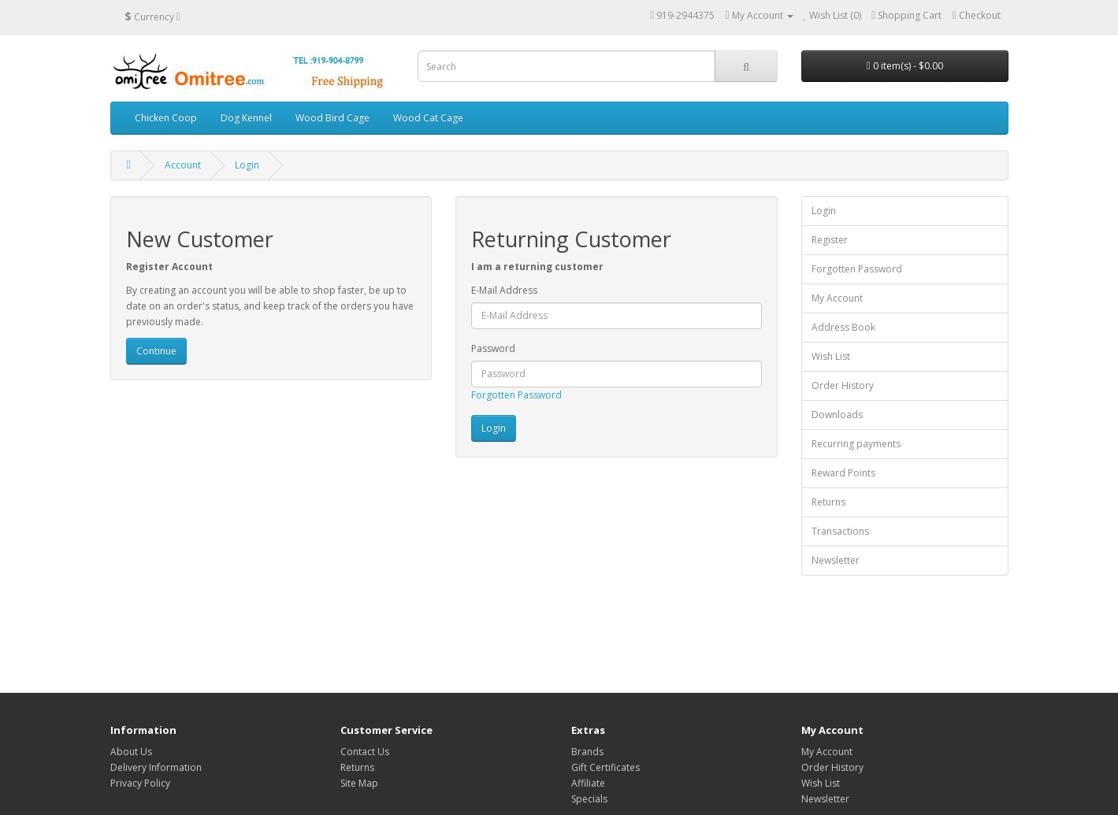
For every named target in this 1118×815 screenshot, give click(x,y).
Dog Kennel (246, 117)
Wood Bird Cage (332, 117)
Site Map (359, 783)
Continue (156, 350)
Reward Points (843, 473)
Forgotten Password (516, 395)
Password (493, 348)
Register (830, 239)
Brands (587, 751)
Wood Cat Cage (428, 117)
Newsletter (836, 560)
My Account (837, 298)
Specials (589, 799)
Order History (843, 385)
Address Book (843, 327)
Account (183, 165)
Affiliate (588, 783)
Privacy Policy (140, 783)
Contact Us (364, 751)
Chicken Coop (166, 117)
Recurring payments (856, 443)
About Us (131, 751)
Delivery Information (156, 767)
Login (247, 165)
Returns (828, 502)
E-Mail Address (504, 290)
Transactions (840, 531)
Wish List (831, 356)
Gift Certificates (605, 767)
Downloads (837, 414)
